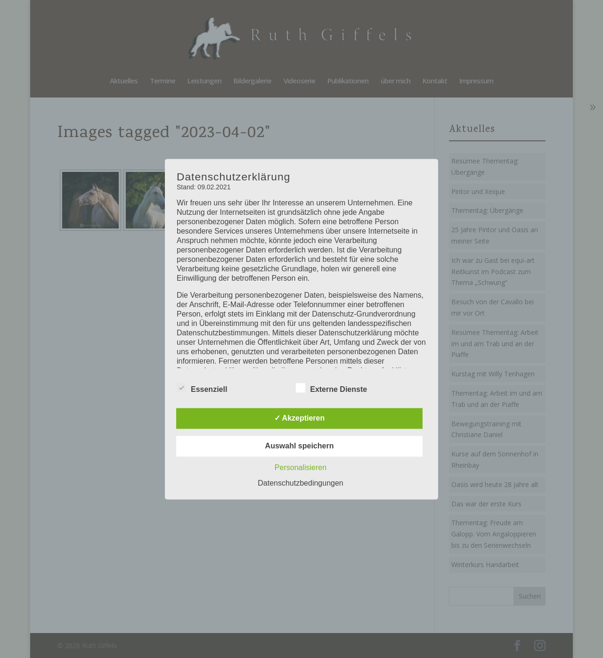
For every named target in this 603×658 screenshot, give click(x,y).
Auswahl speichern (299, 446)
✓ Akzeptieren (299, 418)
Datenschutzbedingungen (300, 483)
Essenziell (202, 388)
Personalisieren (300, 467)
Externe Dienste (331, 388)
